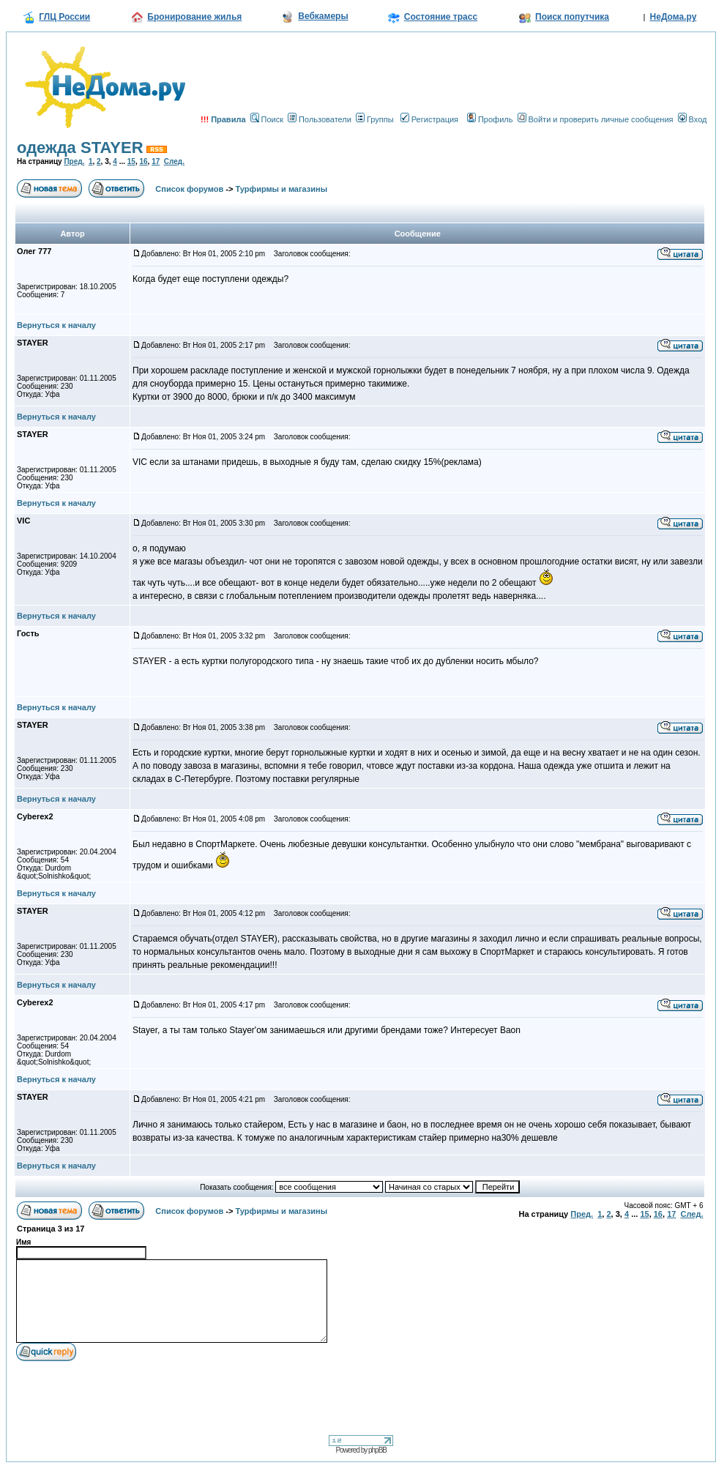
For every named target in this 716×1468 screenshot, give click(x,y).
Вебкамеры (323, 16)
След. (174, 161)
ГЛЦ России (64, 17)
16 (143, 161)
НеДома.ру (673, 17)
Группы (375, 119)
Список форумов (189, 189)
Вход (692, 119)
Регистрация (429, 119)
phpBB (377, 1450)
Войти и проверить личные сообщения (596, 119)
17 (156, 161)
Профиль (490, 119)
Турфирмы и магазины (282, 189)
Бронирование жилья (194, 17)
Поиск (266, 119)
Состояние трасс (440, 17)
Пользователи (319, 119)
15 (131, 161)
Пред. (74, 161)
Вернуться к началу (56, 325)
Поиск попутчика (572, 17)
